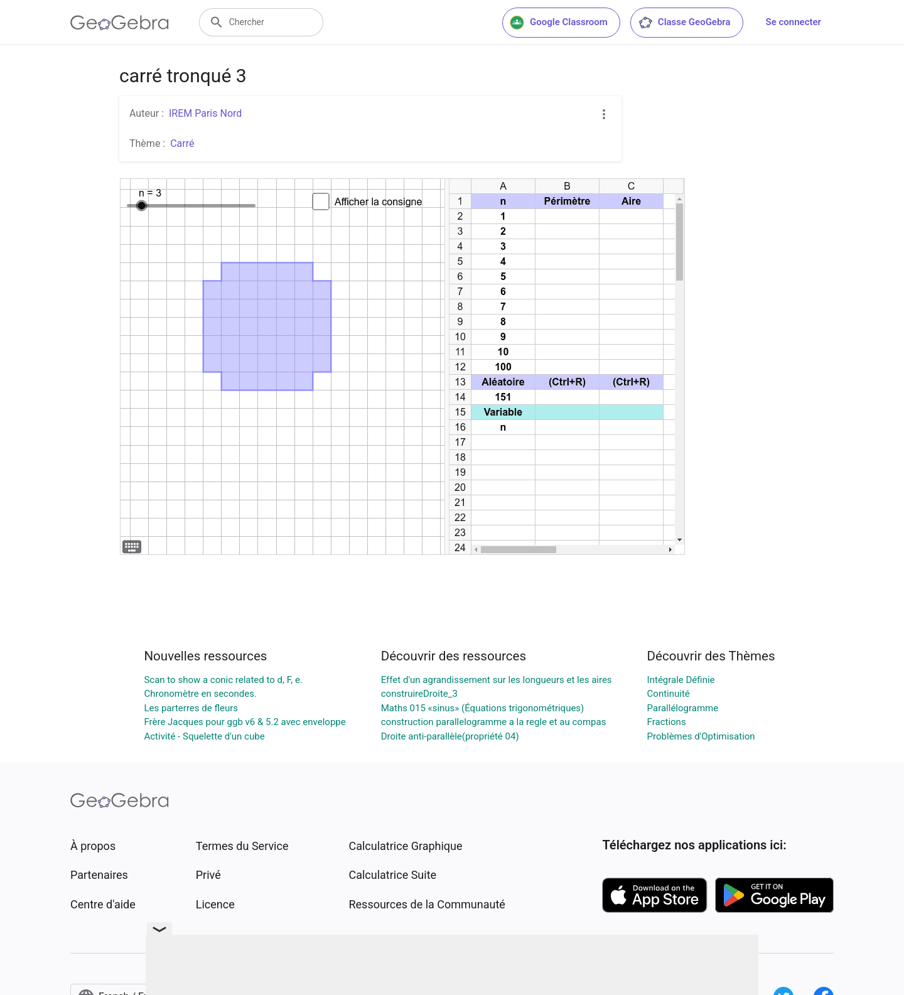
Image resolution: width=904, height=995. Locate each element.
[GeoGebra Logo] (119, 22)
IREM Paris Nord (205, 113)
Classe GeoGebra (684, 22)
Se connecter (793, 22)
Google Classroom (559, 22)
